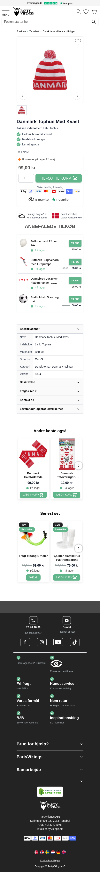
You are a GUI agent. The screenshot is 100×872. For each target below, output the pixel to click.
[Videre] (76, 96)
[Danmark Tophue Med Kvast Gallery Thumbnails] (22, 110)
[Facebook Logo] (25, 642)
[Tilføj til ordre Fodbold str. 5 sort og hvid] (75, 299)
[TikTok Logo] (75, 642)
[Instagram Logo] (42, 642)
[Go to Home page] (23, 11)
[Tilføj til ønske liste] (78, 42)
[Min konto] (78, 11)
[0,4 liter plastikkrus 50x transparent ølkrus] (66, 577)
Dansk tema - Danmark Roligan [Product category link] (54, 366)
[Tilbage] (23, 96)
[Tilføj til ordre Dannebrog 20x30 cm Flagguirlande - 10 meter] (75, 280)
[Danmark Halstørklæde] (33, 495)
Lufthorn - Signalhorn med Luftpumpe (45, 262)
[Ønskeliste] (86, 11)
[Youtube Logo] (58, 642)
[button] (50, 744)
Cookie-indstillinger (50, 860)
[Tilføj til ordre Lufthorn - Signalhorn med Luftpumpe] (75, 261)
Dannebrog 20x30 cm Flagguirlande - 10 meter (44, 281)
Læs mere (23, 152)
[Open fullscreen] (50, 70)
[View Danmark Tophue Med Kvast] (22, 110)
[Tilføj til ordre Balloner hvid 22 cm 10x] (75, 243)
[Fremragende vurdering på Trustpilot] (50, 3)
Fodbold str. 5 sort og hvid (45, 299)
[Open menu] (6, 12)
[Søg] (93, 22)
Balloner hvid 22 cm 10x (44, 243)
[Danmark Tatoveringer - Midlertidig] (66, 495)
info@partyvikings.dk (50, 828)
